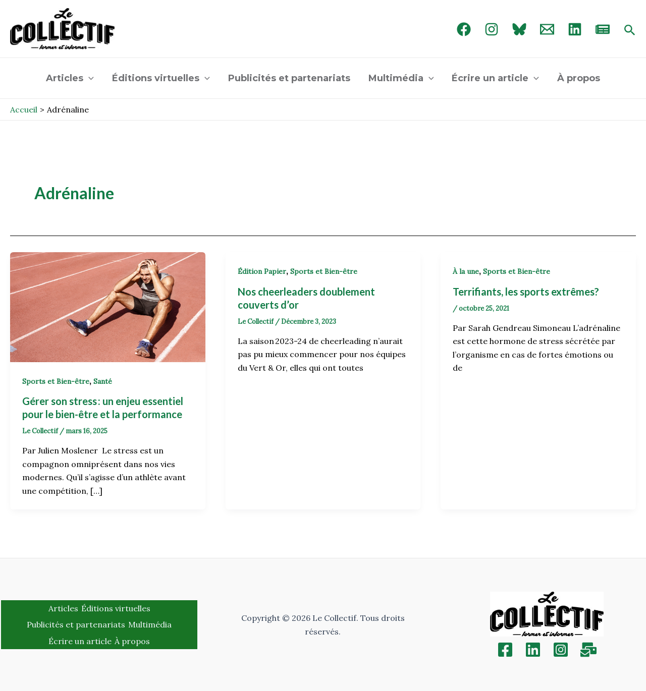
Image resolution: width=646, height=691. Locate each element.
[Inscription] (588, 650)
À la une (466, 271)
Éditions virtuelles (161, 78)
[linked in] (575, 29)
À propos (578, 78)
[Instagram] (491, 29)
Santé (102, 381)
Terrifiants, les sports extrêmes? (526, 291)
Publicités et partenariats (289, 78)
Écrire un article (495, 78)
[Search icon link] (630, 30)
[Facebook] (464, 29)
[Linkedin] (533, 650)
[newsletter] (603, 29)
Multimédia (401, 78)
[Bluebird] (519, 29)
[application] (88, 78)
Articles (70, 78)
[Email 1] (547, 29)
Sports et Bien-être (55, 381)
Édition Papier (262, 271)
